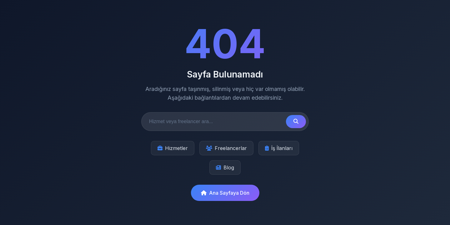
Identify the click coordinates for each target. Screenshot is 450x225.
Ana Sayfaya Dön (225, 193)
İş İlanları (278, 148)
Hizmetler (173, 148)
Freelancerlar (226, 148)
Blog (225, 167)
